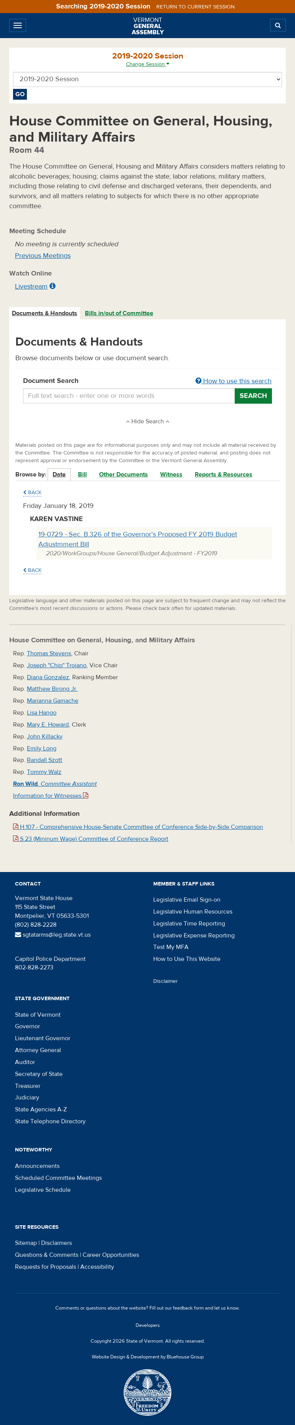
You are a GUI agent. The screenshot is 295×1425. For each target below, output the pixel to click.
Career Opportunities (111, 1255)
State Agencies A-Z (41, 1109)
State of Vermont (38, 1015)
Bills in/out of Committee (119, 313)
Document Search (147, 381)
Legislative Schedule (43, 1190)
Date (59, 474)
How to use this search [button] (234, 381)
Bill (82, 474)
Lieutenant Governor (42, 1038)
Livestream (31, 286)
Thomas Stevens (49, 653)
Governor (27, 1026)
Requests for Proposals (45, 1267)
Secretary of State (39, 1074)
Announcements (37, 1166)
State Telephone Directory (50, 1121)
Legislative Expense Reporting (194, 935)
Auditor (25, 1062)
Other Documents (123, 474)
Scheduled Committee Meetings (58, 1178)
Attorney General (38, 1050)
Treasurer (27, 1086)
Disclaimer (165, 981)
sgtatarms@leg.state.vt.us (53, 935)
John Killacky (45, 736)
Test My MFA (171, 947)
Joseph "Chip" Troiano (56, 665)
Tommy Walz (44, 772)
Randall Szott (44, 760)
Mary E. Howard (48, 724)
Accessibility (97, 1267)
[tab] (45, 313)
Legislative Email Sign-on (186, 900)
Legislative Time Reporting (189, 923)
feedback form (188, 1308)
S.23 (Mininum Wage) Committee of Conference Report (90, 839)
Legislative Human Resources (192, 911)
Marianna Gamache (52, 701)
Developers (148, 1325)
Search (253, 395)
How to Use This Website (186, 959)
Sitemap (26, 1243)
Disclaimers (56, 1243)
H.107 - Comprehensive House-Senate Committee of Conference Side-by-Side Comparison (138, 827)
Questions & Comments (46, 1255)
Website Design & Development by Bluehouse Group (148, 1357)
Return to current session (195, 6)
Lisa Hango (41, 713)
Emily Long (41, 748)
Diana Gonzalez (48, 677)
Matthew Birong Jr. (52, 689)
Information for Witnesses (50, 796)
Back (32, 492)
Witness (171, 474)
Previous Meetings (43, 255)
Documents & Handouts (44, 313)
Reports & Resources (223, 474)
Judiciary (27, 1097)
